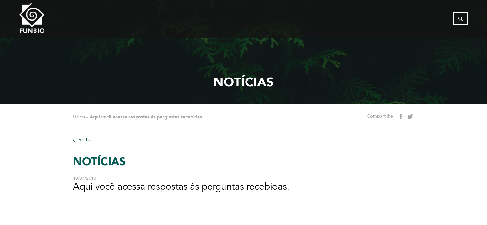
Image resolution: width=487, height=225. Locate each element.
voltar (82, 139)
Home (79, 117)
